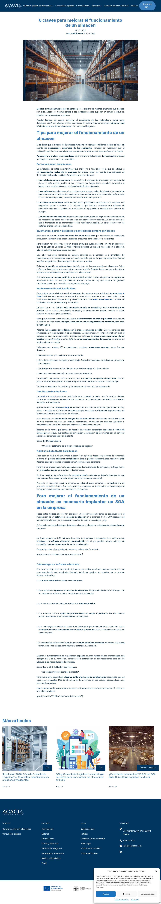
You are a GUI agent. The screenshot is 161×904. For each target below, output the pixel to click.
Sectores (97, 5)
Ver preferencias (147, 894)
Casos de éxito (82, 5)
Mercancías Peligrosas (52, 848)
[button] (156, 871)
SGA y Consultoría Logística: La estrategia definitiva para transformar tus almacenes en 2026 (80, 777)
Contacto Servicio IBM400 (116, 5)
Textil (44, 863)
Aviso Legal (135, 899)
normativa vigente (80, 475)
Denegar (126, 894)
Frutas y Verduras (50, 843)
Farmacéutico (48, 838)
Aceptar (106, 894)
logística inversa (47, 396)
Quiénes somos (87, 829)
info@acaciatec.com (132, 846)
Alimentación (47, 829)
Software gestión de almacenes (38, 5)
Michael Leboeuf (53, 441)
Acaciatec (41, 541)
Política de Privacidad (90, 848)
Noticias (134, 5)
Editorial (45, 834)
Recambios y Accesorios (53, 853)
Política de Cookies (121, 899)
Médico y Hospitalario (51, 858)
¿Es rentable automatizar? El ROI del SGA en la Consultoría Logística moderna (132, 775)
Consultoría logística (64, 5)
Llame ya (41, 688)
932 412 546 (147, 5)
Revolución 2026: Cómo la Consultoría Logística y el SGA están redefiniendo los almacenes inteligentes (25, 777)
